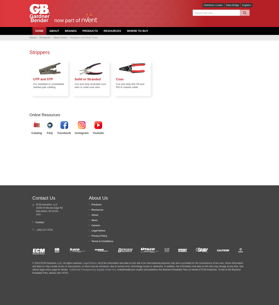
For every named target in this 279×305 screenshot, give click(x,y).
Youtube (98, 133)
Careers (96, 225)
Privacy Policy (99, 236)
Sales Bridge (232, 5)
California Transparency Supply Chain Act (93, 269)
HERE (65, 273)
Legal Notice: (90, 263)
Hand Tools (60, 37)
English (246, 5)
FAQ (50, 133)
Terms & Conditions (102, 241)
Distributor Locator (213, 5)
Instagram (82, 133)
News (95, 220)
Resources (112, 30)
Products (90, 30)
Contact (40, 222)
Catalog (36, 133)
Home (33, 37)
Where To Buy (137, 30)
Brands (71, 30)
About (95, 215)
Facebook (64, 133)
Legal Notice (98, 230)
